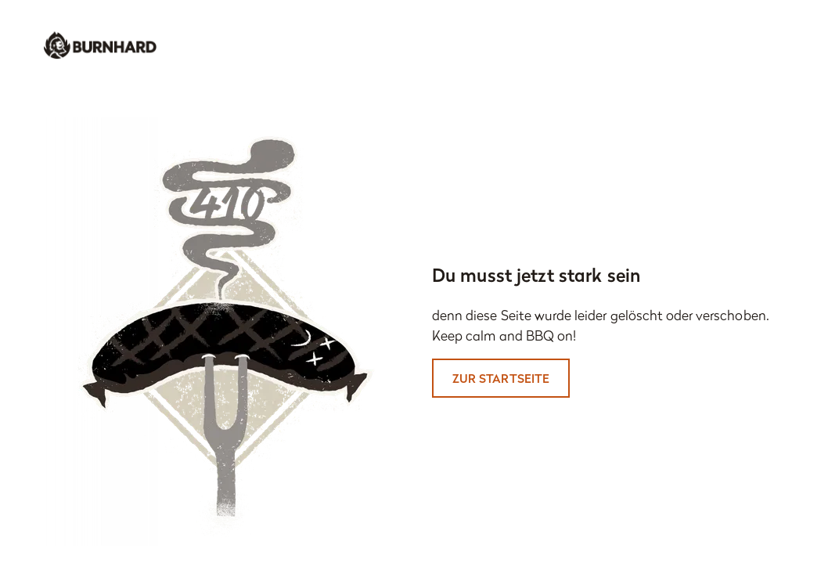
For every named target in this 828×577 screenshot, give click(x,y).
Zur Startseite (500, 378)
